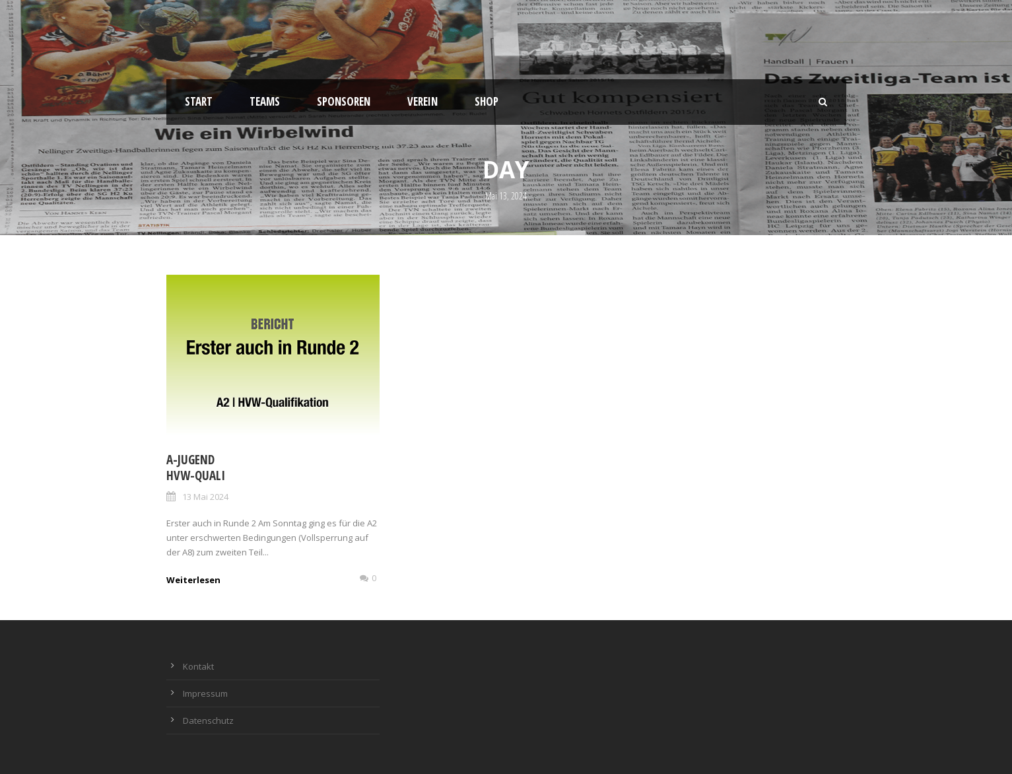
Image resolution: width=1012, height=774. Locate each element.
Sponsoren (343, 101)
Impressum (205, 693)
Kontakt (198, 666)
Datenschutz (208, 720)
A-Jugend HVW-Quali (195, 468)
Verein (422, 101)
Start (199, 101)
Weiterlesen (193, 580)
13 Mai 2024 (205, 497)
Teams (265, 101)
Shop (486, 101)
